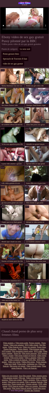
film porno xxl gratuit (17, 366)
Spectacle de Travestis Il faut (15, 59)
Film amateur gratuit (10, 378)
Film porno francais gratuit (21, 388)
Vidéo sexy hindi (10, 364)
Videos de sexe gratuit (10, 376)
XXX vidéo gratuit (31, 345)
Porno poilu (21, 364)
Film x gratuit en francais (18, 360)
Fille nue (22, 378)
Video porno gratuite (33, 378)
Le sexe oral (25, 49)
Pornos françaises (10, 349)
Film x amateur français (34, 382)
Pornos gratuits (35, 343)
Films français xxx (15, 347)
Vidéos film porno (28, 362)
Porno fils (17, 353)
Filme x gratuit (8, 356)
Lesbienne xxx (32, 364)
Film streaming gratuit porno (22, 351)
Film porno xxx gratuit (16, 382)
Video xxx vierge (14, 362)
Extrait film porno (39, 388)
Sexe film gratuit (25, 3)
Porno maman (41, 362)
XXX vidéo (38, 351)
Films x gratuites (29, 380)
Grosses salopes (31, 384)
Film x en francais (30, 368)
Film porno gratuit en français (25, 356)
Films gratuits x (9, 343)
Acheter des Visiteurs (32, 391)
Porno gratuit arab (18, 384)
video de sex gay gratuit (13, 64)
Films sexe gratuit (15, 380)
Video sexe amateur (16, 345)
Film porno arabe (22, 343)
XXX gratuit (6, 351)
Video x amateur (30, 358)
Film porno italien (17, 358)
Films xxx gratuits (29, 347)
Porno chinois (23, 349)
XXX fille (32, 360)
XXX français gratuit (16, 386)
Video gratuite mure (33, 366)
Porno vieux (41, 347)
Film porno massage (29, 353)
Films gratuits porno (39, 376)
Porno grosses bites (11, 54)
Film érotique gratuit (37, 349)
